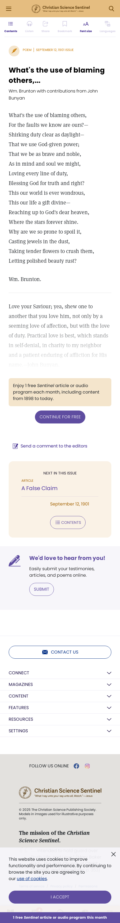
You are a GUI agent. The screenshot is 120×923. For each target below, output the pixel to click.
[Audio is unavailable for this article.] (29, 27)
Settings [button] (18, 731)
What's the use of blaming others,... (57, 75)
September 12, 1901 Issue (55, 49)
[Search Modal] (111, 8)
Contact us (60, 652)
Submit (41, 589)
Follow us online (49, 766)
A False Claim (39, 488)
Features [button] (19, 708)
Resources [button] (21, 719)
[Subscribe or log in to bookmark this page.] (65, 27)
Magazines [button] (21, 684)
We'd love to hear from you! (67, 558)
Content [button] (18, 696)
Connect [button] (19, 673)
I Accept (60, 897)
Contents (68, 522)
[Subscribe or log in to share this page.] (45, 27)
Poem (27, 49)
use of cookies (32, 879)
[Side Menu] (8, 8)
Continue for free (60, 417)
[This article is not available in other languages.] (108, 27)
